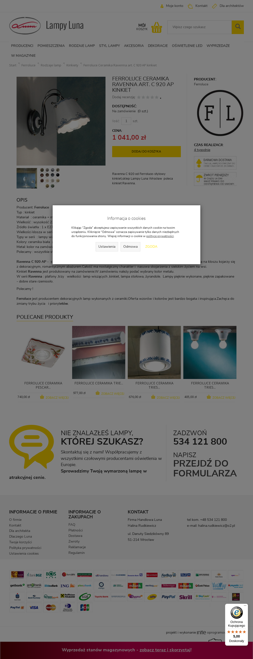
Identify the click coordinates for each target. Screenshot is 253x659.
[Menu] (245, 607)
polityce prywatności (160, 236)
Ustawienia (106, 246)
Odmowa (130, 246)
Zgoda (151, 246)
